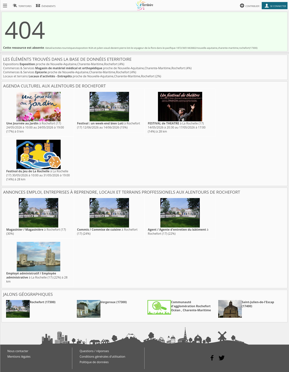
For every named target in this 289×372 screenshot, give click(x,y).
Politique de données (94, 362)
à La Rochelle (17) (176, 123)
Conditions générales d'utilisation (102, 357)
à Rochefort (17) (33, 123)
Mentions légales (18, 357)
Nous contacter (17, 351)
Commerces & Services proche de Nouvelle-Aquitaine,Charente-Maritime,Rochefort (94, 68)
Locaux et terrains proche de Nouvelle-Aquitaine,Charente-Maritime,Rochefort (79, 76)
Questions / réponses (94, 351)
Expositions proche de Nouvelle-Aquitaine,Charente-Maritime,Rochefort (60, 64)
